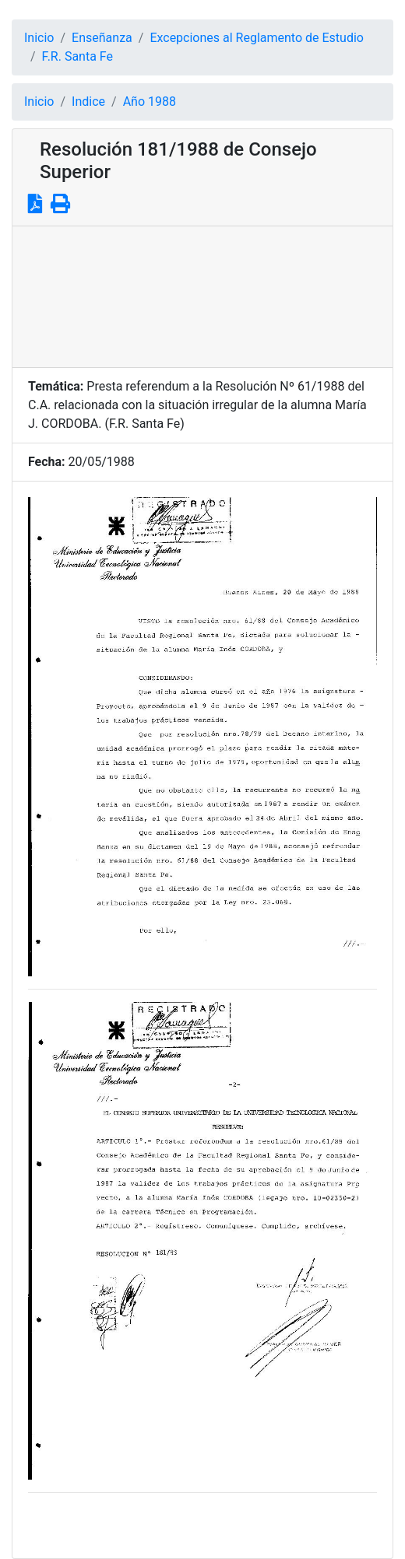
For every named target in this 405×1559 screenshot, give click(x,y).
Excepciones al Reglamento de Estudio (257, 37)
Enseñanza (102, 37)
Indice (88, 101)
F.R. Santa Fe (77, 56)
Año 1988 (149, 101)
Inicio (39, 37)
